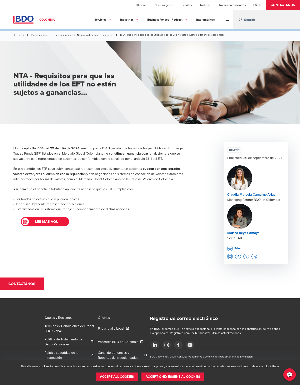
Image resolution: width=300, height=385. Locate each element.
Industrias (107, 20)
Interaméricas (186, 20)
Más (209, 20)
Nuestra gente (164, 5)
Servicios (81, 20)
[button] (283, 5)
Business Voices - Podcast (145, 20)
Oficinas (141, 5)
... (227, 19)
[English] (255, 5)
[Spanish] (260, 5)
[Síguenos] (155, 345)
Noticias (205, 5)
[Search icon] (240, 20)
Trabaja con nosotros (232, 5)
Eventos (186, 5)
